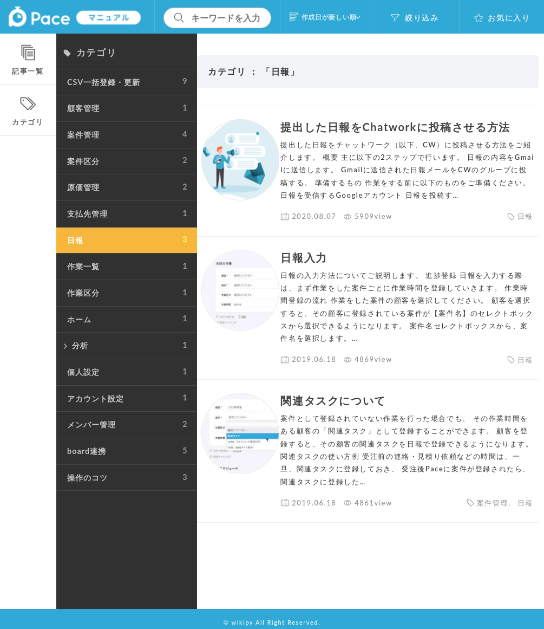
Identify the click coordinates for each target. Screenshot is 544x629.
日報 (525, 229)
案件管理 (492, 515)
